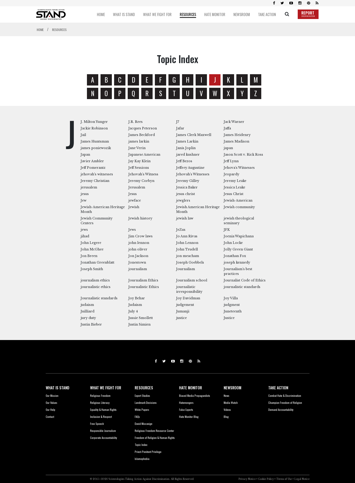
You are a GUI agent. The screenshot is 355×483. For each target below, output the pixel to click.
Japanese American (144, 154)
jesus (85, 194)
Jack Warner (234, 122)
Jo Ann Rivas (186, 236)
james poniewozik (96, 148)
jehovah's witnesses (97, 174)
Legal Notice (301, 479)
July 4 (133, 311)
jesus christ (185, 194)
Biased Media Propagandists (194, 395)
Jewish (133, 207)
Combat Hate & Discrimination (284, 395)
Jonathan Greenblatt (97, 262)
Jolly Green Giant (238, 249)
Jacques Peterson (142, 128)
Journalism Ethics (143, 280)
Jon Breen (89, 256)
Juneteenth (233, 311)
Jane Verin (137, 148)
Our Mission (52, 395)
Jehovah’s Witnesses (192, 174)
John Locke (233, 243)
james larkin (138, 141)
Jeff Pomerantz (93, 168)
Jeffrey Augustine (190, 168)
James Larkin (187, 141)
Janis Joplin (186, 148)
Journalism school (191, 280)
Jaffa (227, 128)
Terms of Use (284, 479)
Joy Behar (136, 298)
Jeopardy (231, 174)
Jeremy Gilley (187, 181)
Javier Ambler (92, 161)
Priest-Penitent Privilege (148, 452)
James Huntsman (95, 141)
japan (228, 148)
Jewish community (239, 207)
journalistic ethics (95, 287)
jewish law (184, 218)
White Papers (142, 410)
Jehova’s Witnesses (239, 168)
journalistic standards (242, 287)
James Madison (236, 141)
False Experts (186, 410)
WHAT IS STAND (57, 387)
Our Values (51, 402)
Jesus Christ (233, 194)
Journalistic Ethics (143, 287)
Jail (83, 135)
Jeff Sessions (138, 168)
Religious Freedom (100, 395)
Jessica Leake (234, 187)
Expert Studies (142, 395)
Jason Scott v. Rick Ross (243, 154)
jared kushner (188, 154)
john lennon (138, 243)
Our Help (50, 410)
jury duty (88, 318)
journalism (137, 269)
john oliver (137, 249)
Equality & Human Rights (103, 410)
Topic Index (141, 445)
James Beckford (141, 135)
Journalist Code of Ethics (245, 280)
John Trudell (187, 249)
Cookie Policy (266, 479)
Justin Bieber (91, 324)
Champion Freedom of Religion (285, 402)
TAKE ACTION (278, 387)
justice (181, 318)
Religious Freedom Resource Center (154, 431)
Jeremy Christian (95, 181)
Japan (85, 154)
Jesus (132, 194)
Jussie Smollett (140, 318)
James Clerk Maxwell (193, 135)
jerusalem (89, 187)
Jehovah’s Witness (143, 174)
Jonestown (137, 262)
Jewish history (140, 218)
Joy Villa (231, 298)
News (226, 395)
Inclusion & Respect (101, 417)
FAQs (137, 417)
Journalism (185, 269)
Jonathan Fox (235, 256)
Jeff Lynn (231, 161)
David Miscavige (143, 424)
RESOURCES (144, 387)
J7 (177, 122)
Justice (229, 318)
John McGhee (92, 249)
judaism (87, 305)
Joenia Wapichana (239, 236)
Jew (83, 200)
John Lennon (187, 243)
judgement (185, 305)
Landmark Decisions (146, 402)
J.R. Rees (135, 122)
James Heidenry (237, 135)
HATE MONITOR (190, 387)
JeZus (180, 230)
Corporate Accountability (103, 438)
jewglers (183, 200)
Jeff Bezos (184, 161)
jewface (134, 200)
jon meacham (187, 256)
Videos (227, 410)
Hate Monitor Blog (189, 417)
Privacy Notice (247, 479)
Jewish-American (238, 200)
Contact (50, 417)
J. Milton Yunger (94, 122)
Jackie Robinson (94, 128)
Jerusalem (136, 187)
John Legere (91, 243)
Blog (226, 417)
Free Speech (97, 424)
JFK (227, 230)
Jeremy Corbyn (141, 181)
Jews (132, 230)
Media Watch (231, 402)
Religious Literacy (100, 402)
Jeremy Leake (235, 181)
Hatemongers (186, 402)
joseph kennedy (237, 262)
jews (84, 230)
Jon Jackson (138, 256)
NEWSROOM (232, 387)
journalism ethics (95, 280)
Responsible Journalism (103, 431)
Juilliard (87, 311)
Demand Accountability (280, 410)
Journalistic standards (99, 298)
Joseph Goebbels (190, 262)
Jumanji (182, 311)
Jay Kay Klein (139, 161)
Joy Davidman (188, 298)
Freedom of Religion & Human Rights (155, 438)
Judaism (135, 305)
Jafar (180, 128)
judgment (232, 305)
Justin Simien (139, 324)
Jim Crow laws (140, 236)
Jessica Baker (187, 187)
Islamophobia (142, 459)
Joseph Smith (92, 269)
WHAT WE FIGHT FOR (105, 387)
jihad (85, 236)
